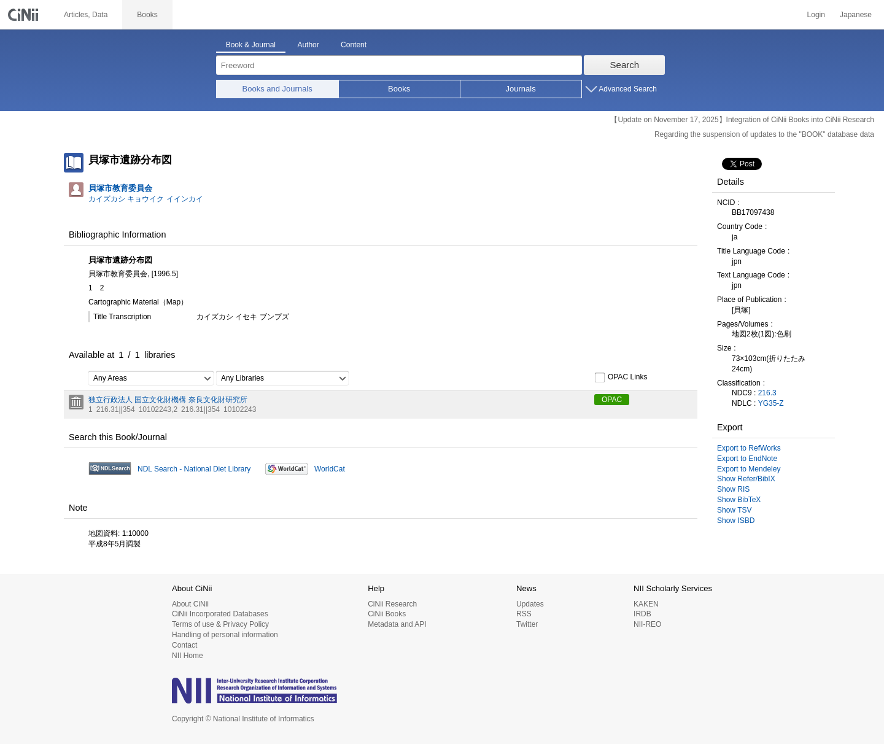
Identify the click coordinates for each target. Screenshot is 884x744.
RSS (524, 614)
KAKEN (646, 604)
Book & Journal (251, 45)
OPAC (612, 399)
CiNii (24, 14)
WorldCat (329, 469)
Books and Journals (277, 88)
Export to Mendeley (748, 469)
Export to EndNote (747, 458)
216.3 (767, 393)
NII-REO (647, 624)
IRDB (642, 614)
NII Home (187, 655)
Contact (184, 645)
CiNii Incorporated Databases (220, 614)
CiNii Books (387, 614)
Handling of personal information (225, 634)
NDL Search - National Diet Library (194, 469)
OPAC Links (620, 377)
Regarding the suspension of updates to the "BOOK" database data (764, 134)
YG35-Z (771, 403)
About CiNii (190, 604)
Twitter (527, 624)
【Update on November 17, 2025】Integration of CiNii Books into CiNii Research (742, 119)
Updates (530, 604)
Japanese (856, 14)
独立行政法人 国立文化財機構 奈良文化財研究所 (167, 399)
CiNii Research (392, 604)
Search (625, 65)
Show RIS (733, 489)
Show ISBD (735, 520)
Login (816, 14)
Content (353, 45)
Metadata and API (397, 624)
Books (399, 88)
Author (308, 45)
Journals (521, 88)
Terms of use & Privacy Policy (220, 624)
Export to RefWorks (749, 448)
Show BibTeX (739, 499)
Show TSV (734, 510)
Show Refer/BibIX (746, 479)
